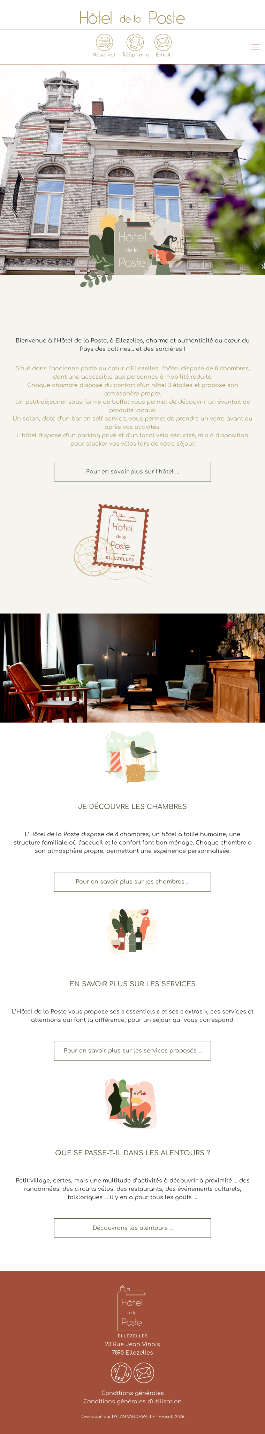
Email (163, 45)
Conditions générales (132, 1393)
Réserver (104, 45)
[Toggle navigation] (255, 47)
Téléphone (135, 45)
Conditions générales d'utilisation (132, 1401)
